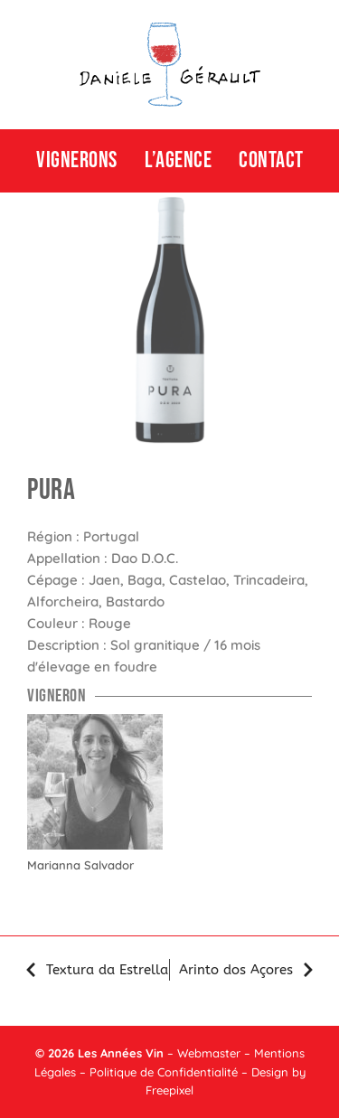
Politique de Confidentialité (163, 1072)
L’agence (178, 160)
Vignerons (77, 160)
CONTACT (271, 160)
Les (87, 1053)
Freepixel (169, 1090)
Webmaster (208, 1053)
